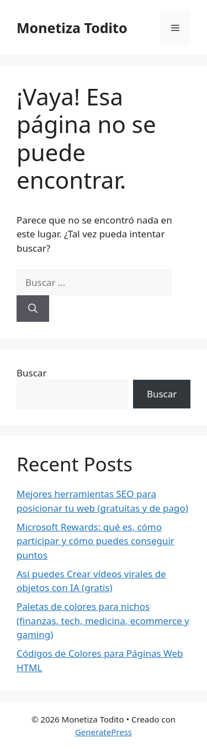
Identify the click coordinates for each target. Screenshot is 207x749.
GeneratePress (103, 731)
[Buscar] (33, 308)
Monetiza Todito (72, 27)
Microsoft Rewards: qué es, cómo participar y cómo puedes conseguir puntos (95, 540)
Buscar (31, 372)
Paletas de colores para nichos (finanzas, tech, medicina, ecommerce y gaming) (103, 620)
